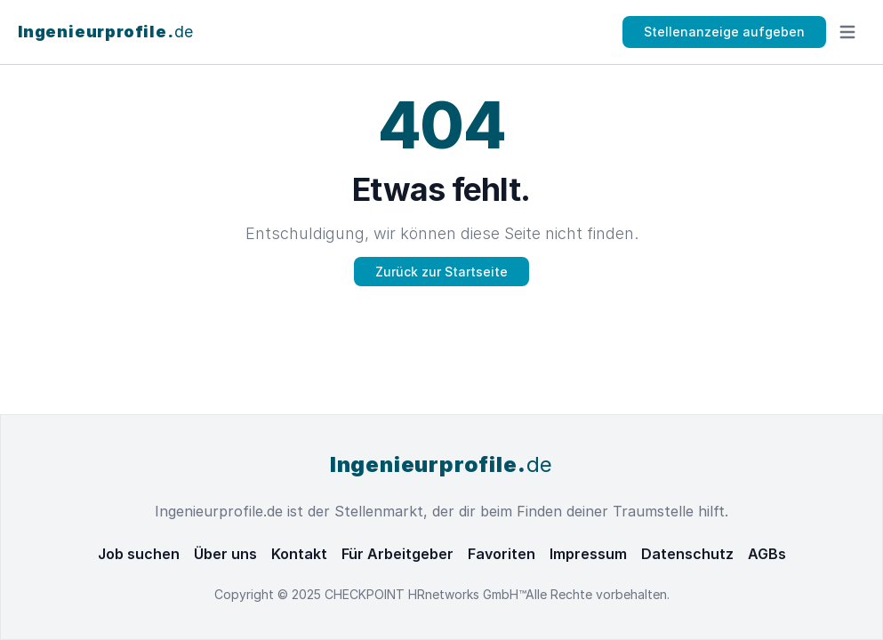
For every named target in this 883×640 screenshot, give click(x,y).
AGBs (767, 554)
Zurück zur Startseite (441, 271)
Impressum (588, 554)
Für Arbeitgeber (397, 554)
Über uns (225, 554)
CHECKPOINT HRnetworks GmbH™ (425, 594)
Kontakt (299, 554)
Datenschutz (687, 554)
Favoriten (501, 554)
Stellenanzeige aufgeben (724, 31)
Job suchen (139, 554)
